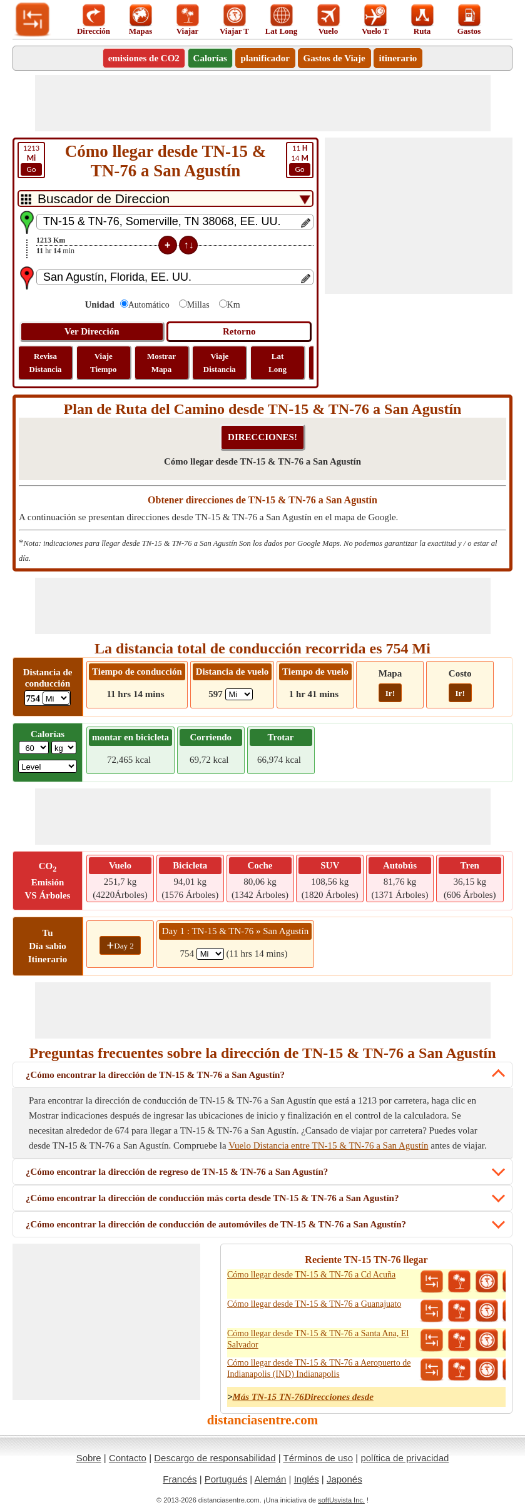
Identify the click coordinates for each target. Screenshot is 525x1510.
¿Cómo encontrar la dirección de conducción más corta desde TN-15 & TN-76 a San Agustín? (212, 1198)
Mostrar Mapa (161, 362)
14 (299, 159)
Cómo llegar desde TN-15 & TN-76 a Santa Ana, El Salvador (318, 1339)
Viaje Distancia (219, 362)
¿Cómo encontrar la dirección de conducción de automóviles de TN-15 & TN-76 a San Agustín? (216, 1224)
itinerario (398, 58)
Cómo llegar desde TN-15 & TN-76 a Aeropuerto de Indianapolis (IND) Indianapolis (318, 1368)
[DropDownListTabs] (165, 198)
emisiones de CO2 (144, 58)
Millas (198, 305)
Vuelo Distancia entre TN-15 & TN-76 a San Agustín (328, 1145)
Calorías (210, 58)
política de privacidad (404, 1457)
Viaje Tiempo (103, 362)
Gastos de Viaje (334, 58)
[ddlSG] (47, 766)
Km (233, 305)
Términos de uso (318, 1457)
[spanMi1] (210, 954)
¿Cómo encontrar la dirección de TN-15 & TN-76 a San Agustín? (155, 1075)
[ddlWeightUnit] (63, 747)
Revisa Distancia (45, 362)
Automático (149, 305)
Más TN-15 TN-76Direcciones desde (303, 1397)
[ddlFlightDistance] (239, 694)
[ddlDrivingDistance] (56, 698)
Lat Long (277, 362)
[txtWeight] (34, 747)
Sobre (88, 1457)
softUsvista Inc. (341, 1500)
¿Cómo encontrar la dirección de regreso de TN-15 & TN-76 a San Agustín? (177, 1172)
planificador (265, 58)
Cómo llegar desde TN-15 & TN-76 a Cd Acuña (311, 1274)
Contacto (127, 1457)
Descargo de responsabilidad (214, 1457)
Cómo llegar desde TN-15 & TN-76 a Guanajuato (314, 1304)
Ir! (390, 693)
